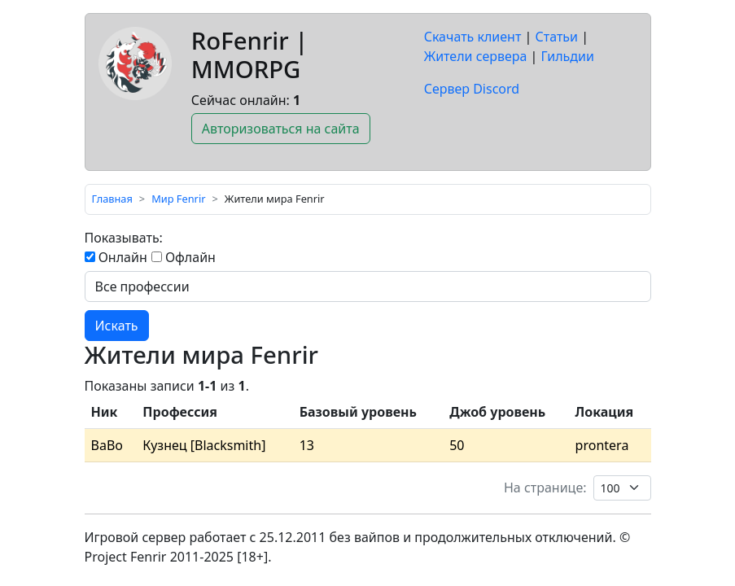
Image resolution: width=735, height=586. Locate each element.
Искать (116, 326)
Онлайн (116, 257)
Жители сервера (475, 56)
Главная (112, 198)
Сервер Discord (471, 89)
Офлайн (183, 257)
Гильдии (567, 56)
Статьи (557, 37)
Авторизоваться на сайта (281, 129)
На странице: (545, 487)
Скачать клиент (473, 37)
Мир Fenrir (178, 198)
